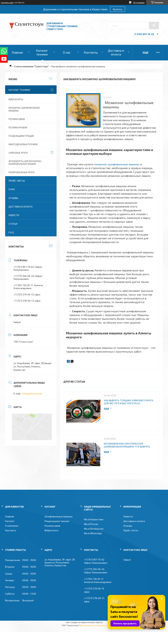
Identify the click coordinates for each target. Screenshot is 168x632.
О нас (67, 52)
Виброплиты (16, 99)
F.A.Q (11, 232)
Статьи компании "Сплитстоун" (31, 66)
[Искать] (154, 25)
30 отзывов (139, 2)
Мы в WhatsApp (93, 533)
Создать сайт (7, 2)
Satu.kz (99, 622)
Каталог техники (42, 52)
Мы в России (91, 523)
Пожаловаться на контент (93, 625)
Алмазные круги (18, 152)
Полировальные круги (21, 172)
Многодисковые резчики (23, 144)
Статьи (13, 223)
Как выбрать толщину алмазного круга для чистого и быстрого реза (128, 402)
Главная (17, 52)
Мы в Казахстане (93, 519)
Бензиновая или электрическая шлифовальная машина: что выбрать (127, 445)
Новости (14, 215)
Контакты (91, 52)
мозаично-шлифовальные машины (116, 164)
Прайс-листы (17, 180)
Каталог (9, 521)
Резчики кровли (18, 127)
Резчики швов (17, 119)
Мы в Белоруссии (93, 528)
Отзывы (13, 198)
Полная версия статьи (108, 408)
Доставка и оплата (116, 52)
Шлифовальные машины (59, 516)
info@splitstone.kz (32, 393)
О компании (11, 525)
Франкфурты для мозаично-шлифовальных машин (25, 162)
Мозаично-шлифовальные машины (24, 109)
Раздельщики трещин (21, 136)
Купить (117, 9)
